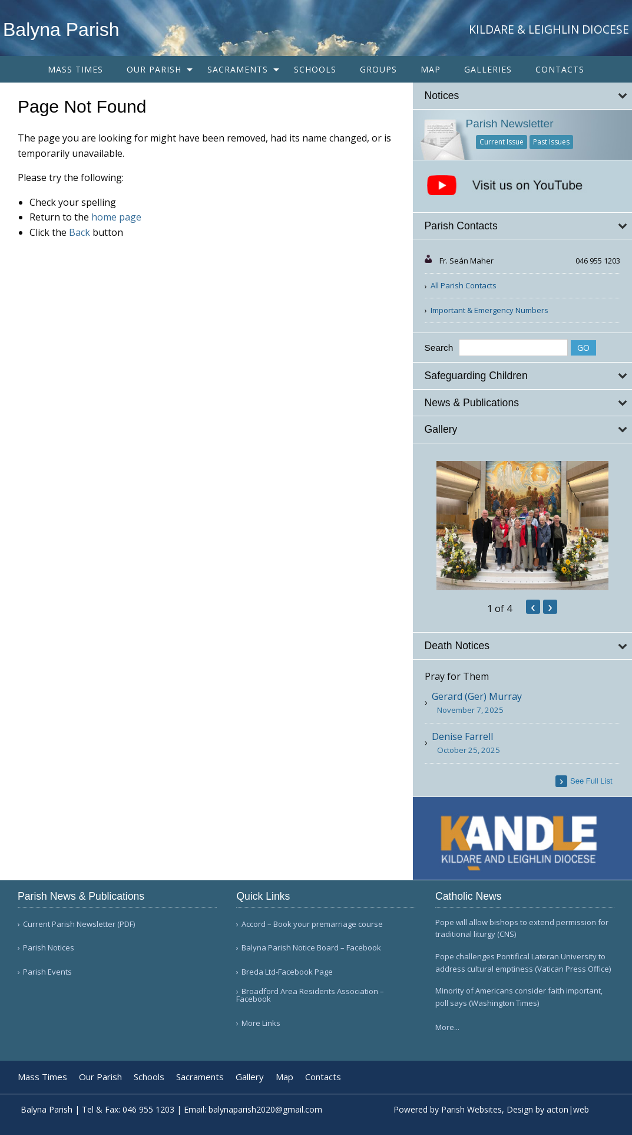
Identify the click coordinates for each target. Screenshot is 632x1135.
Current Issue (501, 142)
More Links (260, 1023)
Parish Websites (471, 1109)
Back (79, 232)
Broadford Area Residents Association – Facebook (310, 995)
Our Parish (154, 69)
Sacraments (237, 69)
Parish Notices (48, 948)
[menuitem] (75, 69)
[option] (522, 525)
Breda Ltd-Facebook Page (287, 972)
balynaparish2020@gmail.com (265, 1109)
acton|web (568, 1109)
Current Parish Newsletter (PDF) (79, 924)
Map (431, 69)
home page (116, 216)
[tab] (522, 96)
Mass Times (75, 69)
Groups (378, 69)
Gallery (250, 1077)
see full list (591, 781)
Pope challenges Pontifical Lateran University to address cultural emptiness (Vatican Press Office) (523, 962)
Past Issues (551, 142)
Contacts (559, 69)
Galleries (488, 69)
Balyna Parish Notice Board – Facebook (311, 948)
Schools (315, 69)
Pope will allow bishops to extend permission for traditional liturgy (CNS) (521, 928)
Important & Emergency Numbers (489, 310)
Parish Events (47, 972)
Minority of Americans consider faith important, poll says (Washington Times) (519, 996)
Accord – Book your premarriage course (312, 924)
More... (447, 1027)
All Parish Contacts (464, 285)
